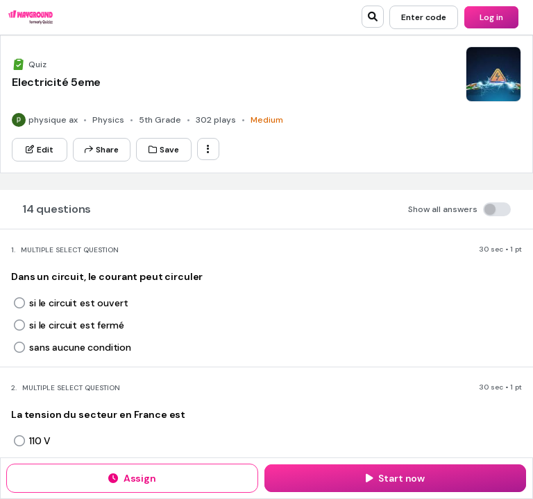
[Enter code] (423, 17)
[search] (373, 17)
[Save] (164, 149)
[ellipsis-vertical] (208, 149)
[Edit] (39, 149)
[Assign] (132, 478)
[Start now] (395, 478)
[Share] (101, 149)
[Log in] (491, 17)
